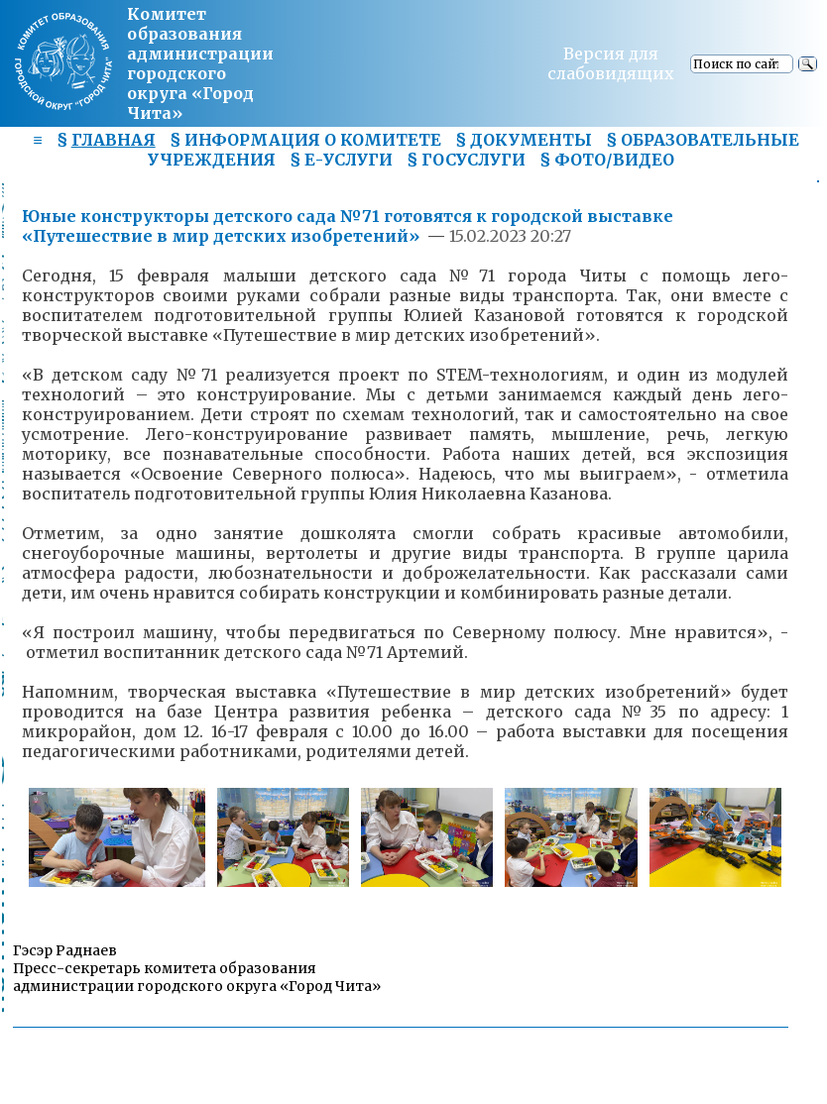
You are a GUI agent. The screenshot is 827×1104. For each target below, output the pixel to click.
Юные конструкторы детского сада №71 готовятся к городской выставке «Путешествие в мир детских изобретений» (347, 226)
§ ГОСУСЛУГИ (466, 159)
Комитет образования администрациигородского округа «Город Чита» (200, 63)
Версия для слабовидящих (610, 63)
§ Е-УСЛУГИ (341, 159)
